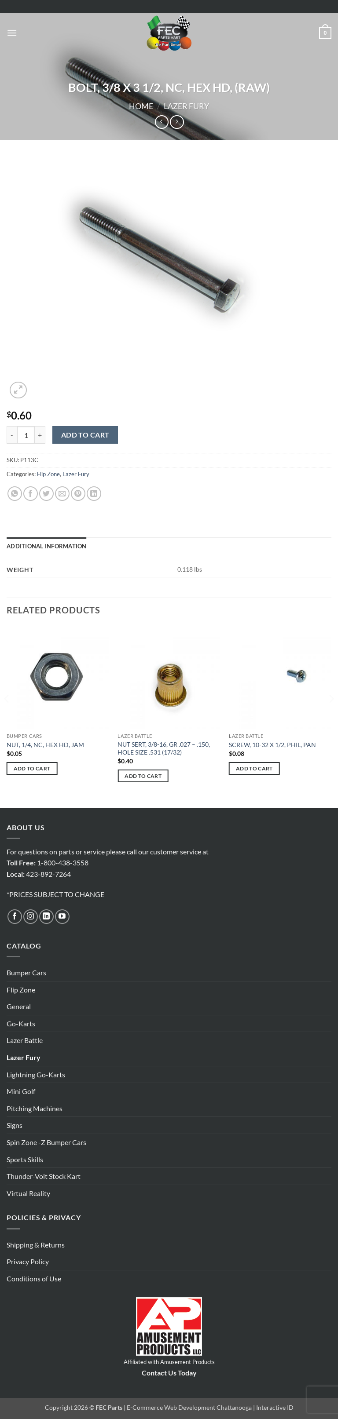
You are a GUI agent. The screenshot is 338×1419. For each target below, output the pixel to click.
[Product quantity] (26, 435)
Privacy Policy (28, 1261)
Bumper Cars (26, 972)
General (19, 1006)
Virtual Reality (28, 1193)
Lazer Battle (25, 1040)
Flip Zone (48, 474)
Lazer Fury (186, 106)
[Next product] (162, 122)
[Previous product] (177, 122)
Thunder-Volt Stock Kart (44, 1176)
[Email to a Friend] (62, 493)
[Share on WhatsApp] (14, 493)
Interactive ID (275, 1407)
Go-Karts (21, 1023)
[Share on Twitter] (46, 493)
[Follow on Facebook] (14, 916)
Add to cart (85, 435)
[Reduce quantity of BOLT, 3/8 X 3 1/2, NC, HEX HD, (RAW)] (12, 435)
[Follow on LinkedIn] (46, 916)
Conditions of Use (34, 1278)
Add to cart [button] (32, 768)
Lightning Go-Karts (36, 1074)
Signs (14, 1125)
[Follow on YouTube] (62, 916)
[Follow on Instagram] (30, 916)
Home (141, 106)
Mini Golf (21, 1091)
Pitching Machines (34, 1108)
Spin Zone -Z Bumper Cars (46, 1142)
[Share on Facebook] (30, 493)
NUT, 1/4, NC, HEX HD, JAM (45, 744)
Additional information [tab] (47, 546)
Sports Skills (25, 1159)
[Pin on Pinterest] (78, 493)
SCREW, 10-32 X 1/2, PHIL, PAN (272, 744)
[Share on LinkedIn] (94, 493)
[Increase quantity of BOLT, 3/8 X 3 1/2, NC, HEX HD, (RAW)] (40, 435)
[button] (12, 33)
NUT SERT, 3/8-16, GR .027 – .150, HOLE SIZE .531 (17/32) (164, 748)
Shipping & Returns (36, 1244)
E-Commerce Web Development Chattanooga (189, 1407)
